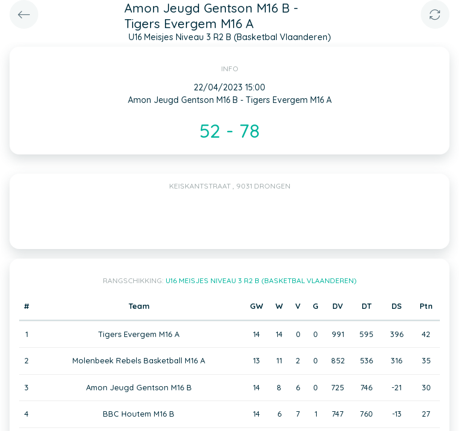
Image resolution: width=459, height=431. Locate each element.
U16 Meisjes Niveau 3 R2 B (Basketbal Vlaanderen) (261, 280)
